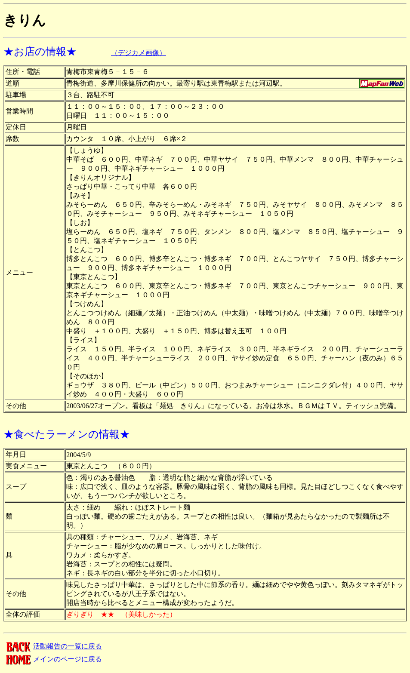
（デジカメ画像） (138, 52)
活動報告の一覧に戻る (52, 646)
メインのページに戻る (52, 659)
